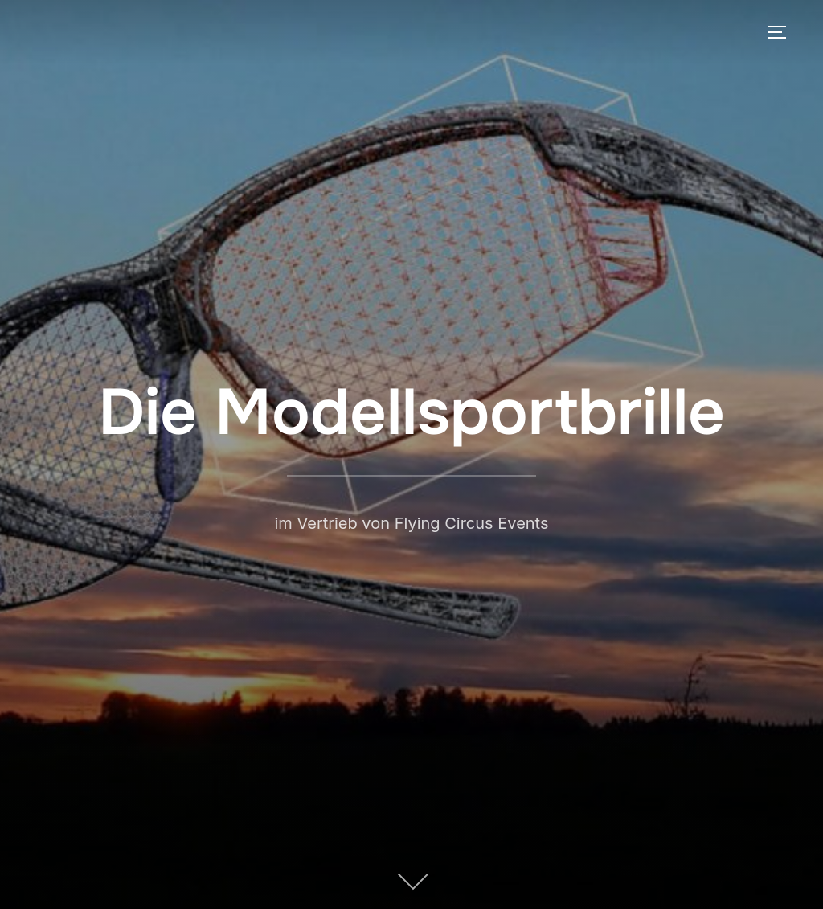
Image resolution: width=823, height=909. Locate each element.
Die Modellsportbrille (411, 412)
